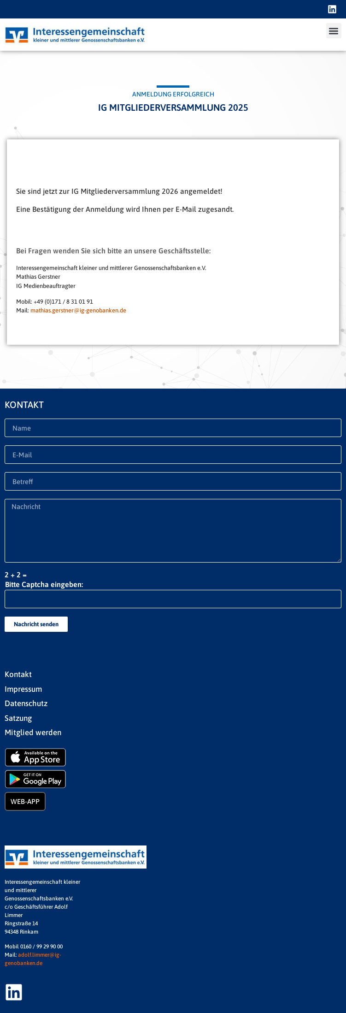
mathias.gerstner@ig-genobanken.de (78, 310)
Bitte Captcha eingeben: (44, 584)
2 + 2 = (16, 574)
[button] (333, 30)
